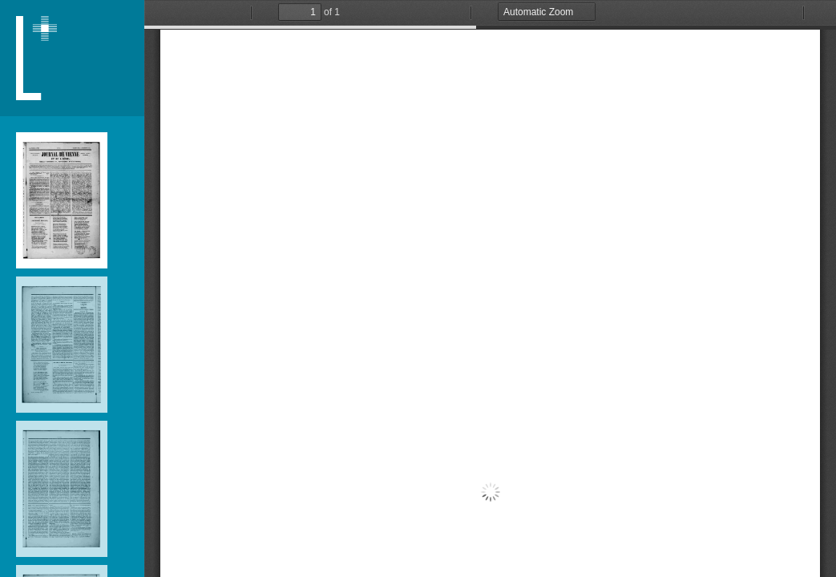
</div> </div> (490, 288)
